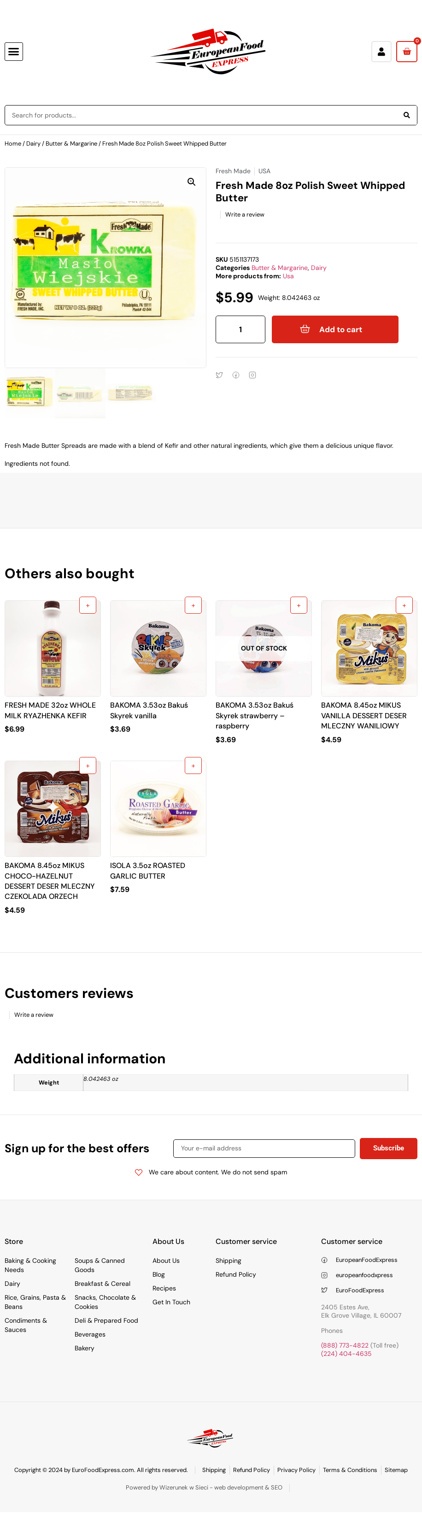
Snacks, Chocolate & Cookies (105, 1302)
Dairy (33, 143)
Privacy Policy (296, 1470)
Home (13, 143)
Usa (288, 276)
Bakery (84, 1348)
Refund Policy (236, 1274)
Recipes (164, 1288)
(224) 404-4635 (346, 1353)
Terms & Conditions (350, 1470)
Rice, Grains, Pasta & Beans (35, 1302)
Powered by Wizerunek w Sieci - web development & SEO (204, 1487)
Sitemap (396, 1470)
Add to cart (340, 329)
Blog (158, 1274)
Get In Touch (171, 1302)
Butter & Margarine (71, 143)
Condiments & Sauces (26, 1325)
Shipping (228, 1260)
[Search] (407, 115)
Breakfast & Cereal (102, 1283)
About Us (166, 1260)
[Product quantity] (240, 329)
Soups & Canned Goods (100, 1265)
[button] (14, 51)
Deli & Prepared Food (106, 1320)
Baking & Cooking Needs (30, 1265)
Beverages (90, 1334)
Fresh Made (233, 171)
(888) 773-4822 (345, 1345)
